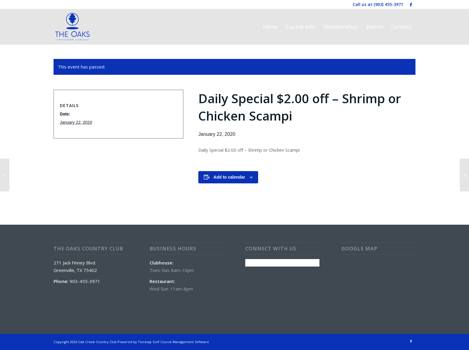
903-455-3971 (85, 281)
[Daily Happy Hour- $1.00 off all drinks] (4, 175)
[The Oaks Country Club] (72, 26)
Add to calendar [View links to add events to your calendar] (229, 177)
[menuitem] (270, 26)
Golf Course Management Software (181, 342)
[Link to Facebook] (410, 4)
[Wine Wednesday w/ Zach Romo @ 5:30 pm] (464, 175)
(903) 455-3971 (388, 4)
